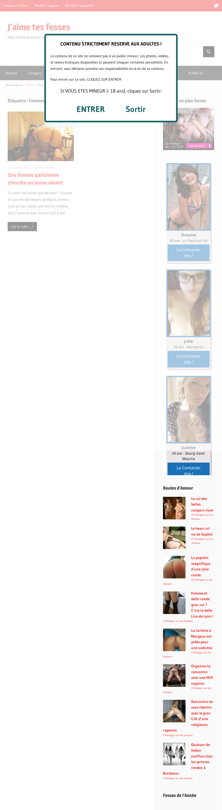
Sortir (136, 109)
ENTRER (91, 109)
